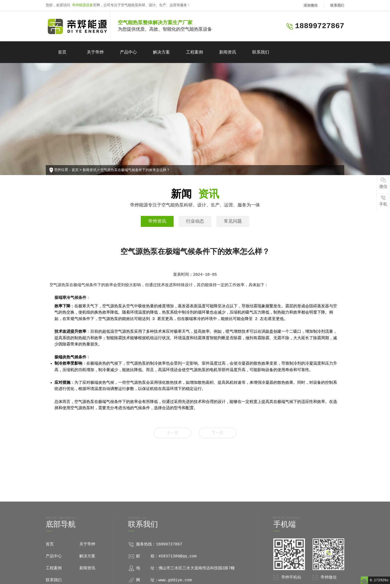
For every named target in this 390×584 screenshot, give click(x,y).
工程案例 (194, 52)
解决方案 (161, 52)
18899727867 (319, 26)
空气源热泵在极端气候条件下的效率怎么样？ (135, 170)
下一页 (218, 433)
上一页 (172, 433)
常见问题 (233, 221)
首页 (62, 52)
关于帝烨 (95, 52)
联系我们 (337, 5)
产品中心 (128, 52)
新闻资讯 (227, 52)
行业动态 (195, 221)
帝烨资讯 (157, 221)
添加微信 (311, 5)
